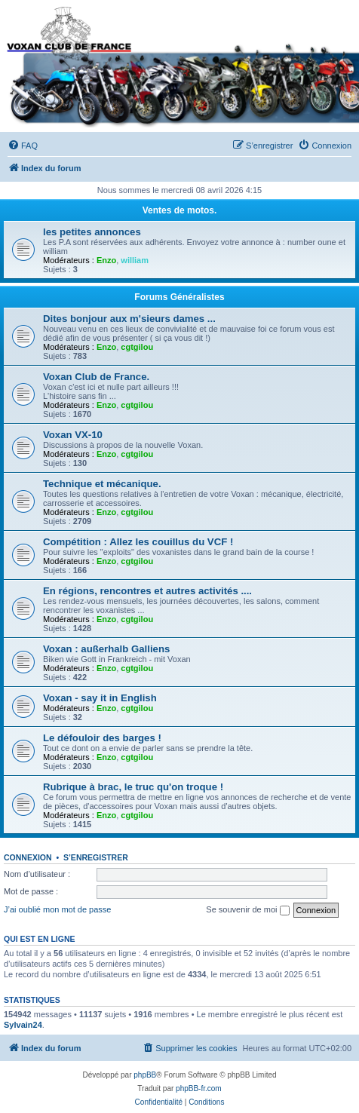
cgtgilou (137, 346)
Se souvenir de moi (247, 910)
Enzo (106, 260)
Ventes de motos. (180, 210)
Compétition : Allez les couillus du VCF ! (138, 541)
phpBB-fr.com (199, 1088)
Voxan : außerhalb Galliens (106, 649)
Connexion (28, 857)
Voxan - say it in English (100, 698)
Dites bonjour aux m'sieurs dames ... (129, 318)
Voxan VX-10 (73, 434)
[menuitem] (23, 145)
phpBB (144, 1075)
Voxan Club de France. (96, 376)
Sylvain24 (23, 1024)
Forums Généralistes (179, 297)
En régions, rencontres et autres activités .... (147, 590)
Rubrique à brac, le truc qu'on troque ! (133, 787)
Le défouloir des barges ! (102, 738)
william (135, 260)
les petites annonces (92, 232)
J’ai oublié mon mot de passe (57, 909)
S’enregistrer (95, 857)
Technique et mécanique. (102, 483)
